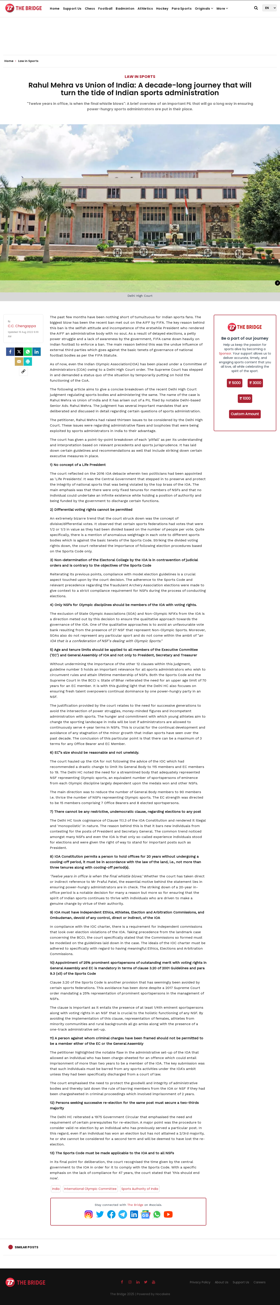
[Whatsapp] (27, 351)
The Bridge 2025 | (123, 1294)
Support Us (72, 8)
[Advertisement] (140, 42)
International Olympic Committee (90, 1189)
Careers (260, 1282)
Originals (204, 8)
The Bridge (135, 1205)
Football (105, 8)
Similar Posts (26, 1247)
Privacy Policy (200, 1282)
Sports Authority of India (139, 1189)
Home (55, 8)
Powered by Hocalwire (153, 1294)
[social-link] (23, 371)
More (222, 8)
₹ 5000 (235, 382)
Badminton (125, 8)
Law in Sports (140, 76)
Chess (90, 8)
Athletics (145, 8)
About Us (221, 1282)
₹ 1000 (245, 398)
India (56, 1189)
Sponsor (225, 353)
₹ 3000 (255, 382)
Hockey (162, 8)
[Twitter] (19, 351)
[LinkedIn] (36, 351)
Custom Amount (245, 413)
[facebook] (10, 351)
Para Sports (182, 8)
